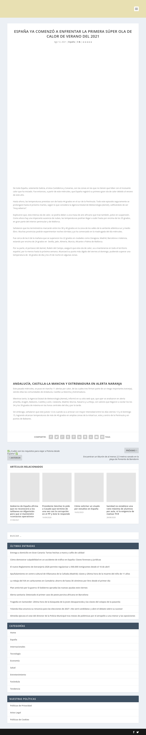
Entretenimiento (18, 674)
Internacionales (17, 646)
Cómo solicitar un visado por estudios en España (87, 507)
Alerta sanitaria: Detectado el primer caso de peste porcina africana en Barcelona (49, 594)
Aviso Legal (15, 712)
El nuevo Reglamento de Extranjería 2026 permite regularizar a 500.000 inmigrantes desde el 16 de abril (60, 566)
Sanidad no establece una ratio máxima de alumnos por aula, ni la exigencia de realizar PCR (120, 510)
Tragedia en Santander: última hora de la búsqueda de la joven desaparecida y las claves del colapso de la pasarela (65, 601)
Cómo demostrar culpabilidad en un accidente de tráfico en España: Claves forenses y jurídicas (55, 559)
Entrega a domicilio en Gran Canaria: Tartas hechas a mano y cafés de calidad (47, 552)
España (71, 41)
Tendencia (15, 688)
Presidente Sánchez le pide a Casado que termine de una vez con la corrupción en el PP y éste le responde (56, 510)
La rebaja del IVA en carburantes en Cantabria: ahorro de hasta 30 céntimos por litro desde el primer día (60, 580)
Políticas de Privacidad (21, 705)
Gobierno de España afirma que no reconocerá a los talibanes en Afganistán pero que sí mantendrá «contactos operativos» (24, 511)
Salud (12, 667)
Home (13, 632)
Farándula (15, 681)
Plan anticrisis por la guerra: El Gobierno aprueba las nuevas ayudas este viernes (48, 587)
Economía (15, 660)
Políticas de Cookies (19, 719)
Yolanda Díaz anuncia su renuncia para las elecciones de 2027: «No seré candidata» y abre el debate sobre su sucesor (66, 608)
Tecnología (15, 653)
